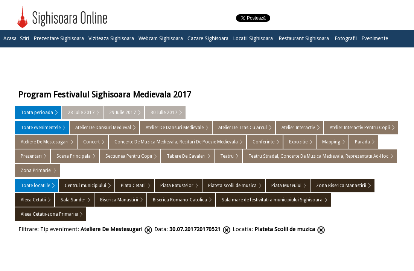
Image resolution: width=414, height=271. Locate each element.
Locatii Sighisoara (253, 38)
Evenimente (374, 38)
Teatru (227, 156)
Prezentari (31, 156)
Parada (362, 142)
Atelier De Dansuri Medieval (103, 127)
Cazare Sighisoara (207, 38)
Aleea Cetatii (33, 199)
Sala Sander (73, 199)
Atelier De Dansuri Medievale (175, 127)
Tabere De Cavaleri (186, 156)
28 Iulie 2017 (81, 112)
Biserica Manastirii (119, 199)
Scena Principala (73, 156)
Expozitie (298, 142)
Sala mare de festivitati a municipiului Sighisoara (272, 199)
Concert (91, 142)
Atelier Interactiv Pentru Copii (360, 127)
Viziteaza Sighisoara (111, 38)
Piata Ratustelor (176, 185)
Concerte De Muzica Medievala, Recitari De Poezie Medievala (176, 142)
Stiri (24, 38)
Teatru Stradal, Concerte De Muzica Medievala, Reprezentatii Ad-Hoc (318, 156)
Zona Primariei (36, 170)
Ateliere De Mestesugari (44, 142)
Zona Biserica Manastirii (341, 185)
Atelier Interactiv (298, 127)
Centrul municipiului (85, 185)
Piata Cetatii (133, 185)
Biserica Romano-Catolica (180, 199)
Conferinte (263, 142)
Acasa (10, 38)
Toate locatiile (35, 185)
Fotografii (346, 38)
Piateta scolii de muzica (232, 185)
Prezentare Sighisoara (58, 38)
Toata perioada (37, 112)
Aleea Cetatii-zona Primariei (49, 214)
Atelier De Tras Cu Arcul (242, 127)
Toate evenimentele (41, 127)
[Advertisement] (207, 67)
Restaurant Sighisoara (304, 38)
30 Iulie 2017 (164, 112)
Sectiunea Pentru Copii (128, 156)
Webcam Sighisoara (161, 38)
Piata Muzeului (286, 185)
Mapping (331, 142)
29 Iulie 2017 (122, 112)
